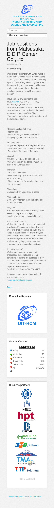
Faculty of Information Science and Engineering (24, 496)
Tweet (9, 287)
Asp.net (15, 102)
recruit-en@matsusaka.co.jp (19, 280)
